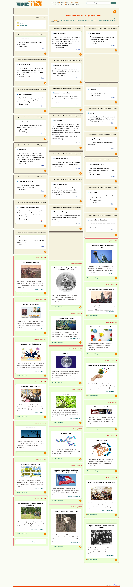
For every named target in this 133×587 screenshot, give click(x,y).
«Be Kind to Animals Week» (110, 20)
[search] (98, 3)
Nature (115, 19)
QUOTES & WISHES (74, 2)
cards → (68, 496)
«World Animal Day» (97, 20)
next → (115, 23)
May (34, 541)
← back (111, 23)
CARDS (67, 2)
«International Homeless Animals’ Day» (68, 20)
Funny (20, 23)
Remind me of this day (92, 278)
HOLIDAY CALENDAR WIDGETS (72, 4)
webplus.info (116, 585)
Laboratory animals (23, 25)
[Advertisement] (30, 11)
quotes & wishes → (110, 274)
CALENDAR (62, 2)
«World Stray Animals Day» (85, 20)
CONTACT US (61, 4)
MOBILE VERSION (55, 2)
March (28, 541)
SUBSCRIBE (54, 4)
